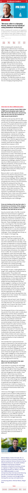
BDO (20, 489)
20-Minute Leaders (13, 489)
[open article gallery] (14, 445)
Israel (24, 489)
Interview (4, 489)
